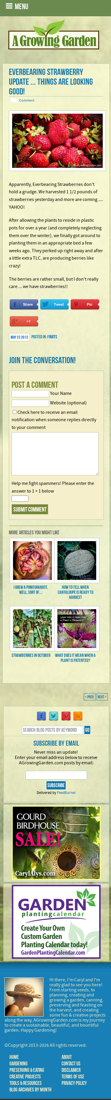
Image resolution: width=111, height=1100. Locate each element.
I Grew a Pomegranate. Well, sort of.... (31, 590)
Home (14, 1057)
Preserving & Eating (26, 1070)
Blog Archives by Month (30, 1090)
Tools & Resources (25, 1083)
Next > (102, 696)
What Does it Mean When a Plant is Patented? (75, 658)
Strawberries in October (31, 655)
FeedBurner (66, 793)
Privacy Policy (74, 1083)
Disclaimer (71, 1070)
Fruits (52, 336)
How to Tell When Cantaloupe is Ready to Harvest (75, 592)
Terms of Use (73, 1077)
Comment (26, 100)
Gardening (18, 1064)
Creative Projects (25, 1077)
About (67, 1057)
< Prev (89, 696)
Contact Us (71, 1064)
